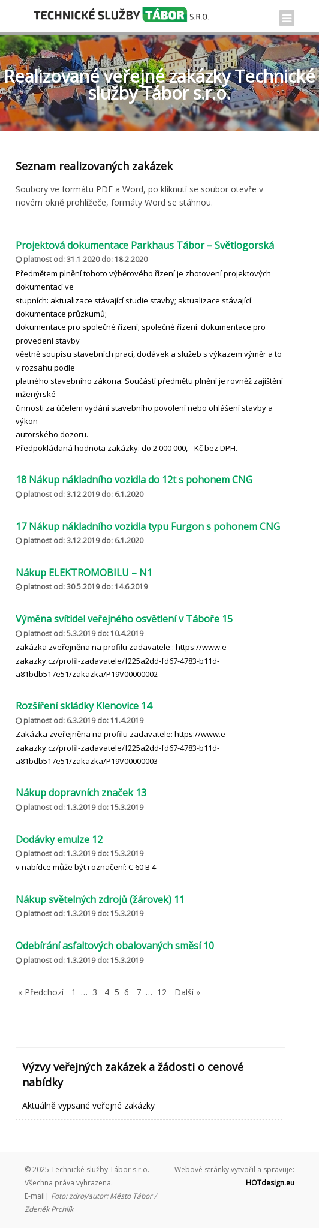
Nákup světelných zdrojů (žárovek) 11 (100, 899)
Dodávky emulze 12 (59, 839)
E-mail (35, 1196)
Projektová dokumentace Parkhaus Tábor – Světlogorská (145, 245)
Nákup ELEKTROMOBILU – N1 (84, 572)
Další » (187, 992)
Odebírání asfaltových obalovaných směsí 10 (115, 945)
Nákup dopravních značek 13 (81, 792)
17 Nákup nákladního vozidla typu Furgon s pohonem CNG (148, 526)
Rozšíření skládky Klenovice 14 (84, 705)
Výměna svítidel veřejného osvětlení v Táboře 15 (124, 618)
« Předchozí (41, 992)
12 (162, 992)
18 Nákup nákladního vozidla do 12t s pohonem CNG (134, 479)
